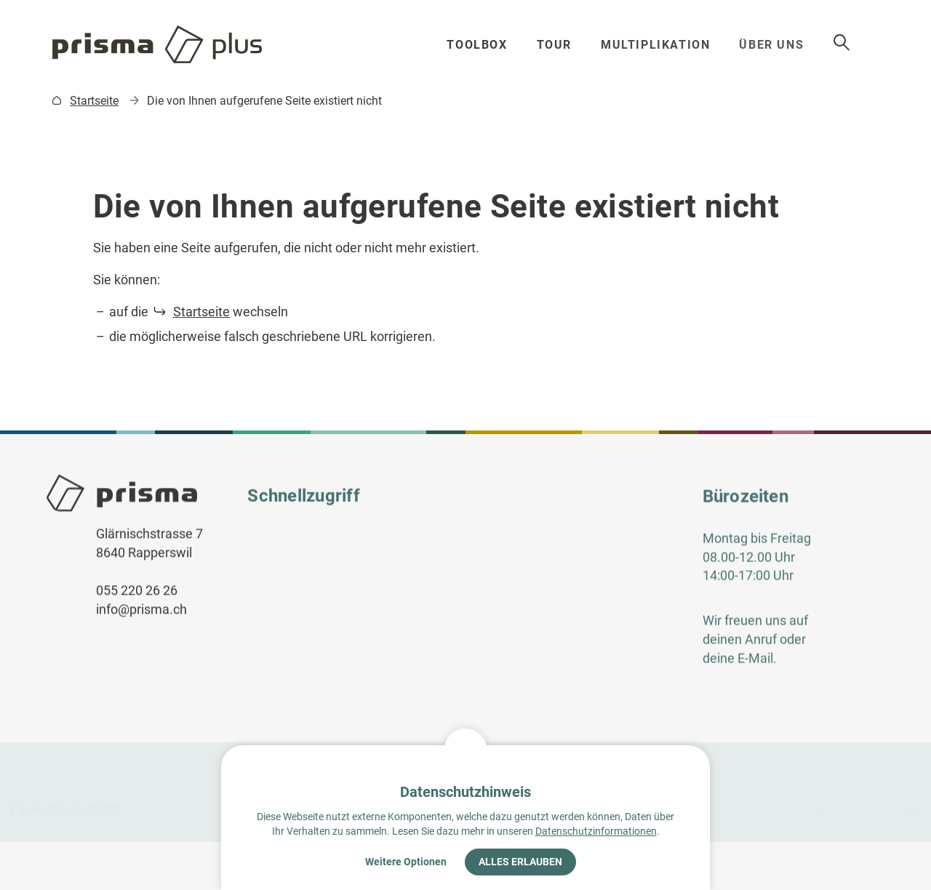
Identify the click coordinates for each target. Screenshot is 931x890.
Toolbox (479, 45)
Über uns (780, 45)
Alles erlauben (520, 861)
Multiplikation (660, 45)
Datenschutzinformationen (596, 831)
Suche (864, 43)
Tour (557, 45)
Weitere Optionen (406, 861)
